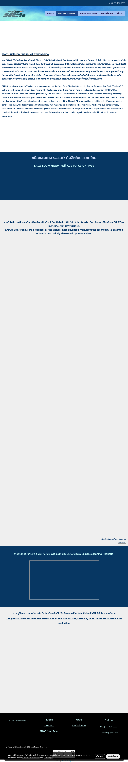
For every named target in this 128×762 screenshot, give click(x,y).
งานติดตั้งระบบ (107, 13)
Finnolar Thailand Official (16, 720)
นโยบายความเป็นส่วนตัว (31, 758)
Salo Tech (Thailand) (67, 13)
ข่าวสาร (78, 719)
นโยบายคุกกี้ (48, 758)
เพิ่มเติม (120, 13)
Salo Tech (49, 725)
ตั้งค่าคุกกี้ (99, 756)
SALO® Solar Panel (88, 13)
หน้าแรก (50, 13)
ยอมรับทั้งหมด (113, 756)
